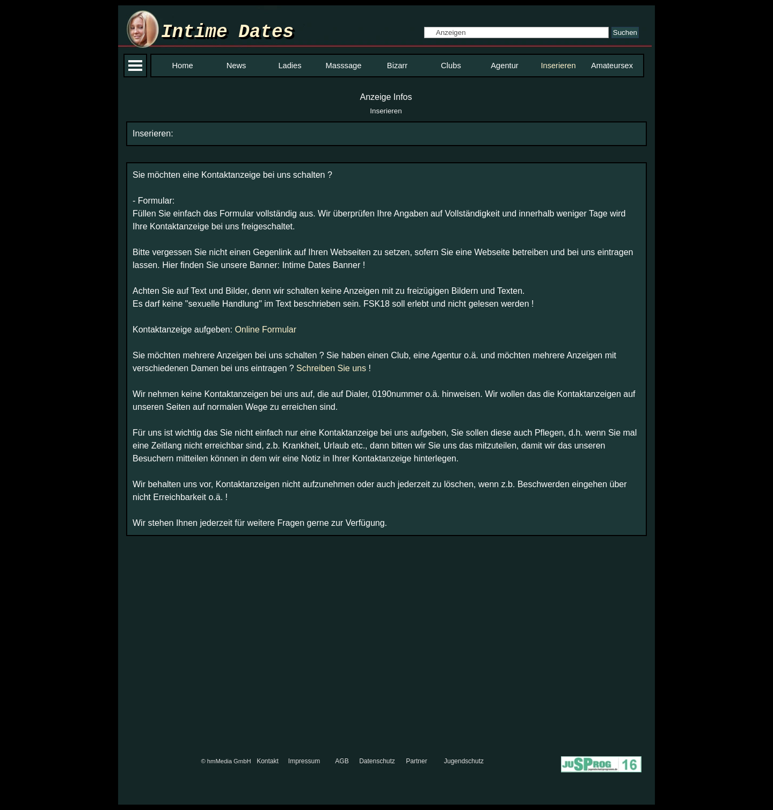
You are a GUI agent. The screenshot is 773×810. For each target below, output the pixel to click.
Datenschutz (377, 761)
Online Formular (265, 329)
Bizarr (397, 65)
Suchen (625, 32)
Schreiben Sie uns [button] (331, 368)
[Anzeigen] (516, 32)
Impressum (304, 761)
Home (182, 65)
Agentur (504, 65)
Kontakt (268, 761)
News (236, 65)
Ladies (289, 65)
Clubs (451, 65)
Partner (416, 761)
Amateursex (612, 65)
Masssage (344, 65)
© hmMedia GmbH (226, 761)
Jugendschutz (464, 761)
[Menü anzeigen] (135, 65)
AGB (341, 761)
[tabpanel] (386, 134)
